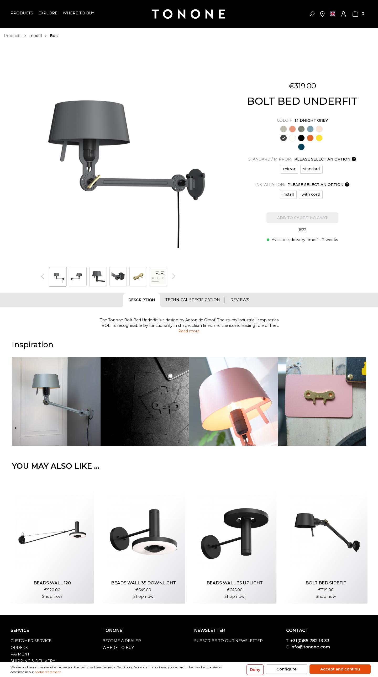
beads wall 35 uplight (235, 582)
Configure (286, 669)
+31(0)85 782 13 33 (309, 640)
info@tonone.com (310, 646)
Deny (255, 669)
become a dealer (121, 640)
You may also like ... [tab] (55, 466)
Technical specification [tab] (192, 299)
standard (311, 169)
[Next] (174, 276)
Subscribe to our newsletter (228, 640)
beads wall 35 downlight (143, 582)
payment (20, 654)
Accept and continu (340, 669)
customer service (30, 640)
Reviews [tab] (239, 299)
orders (19, 647)
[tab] (141, 300)
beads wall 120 (52, 582)
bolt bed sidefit (326, 582)
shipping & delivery (32, 661)
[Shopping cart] (358, 14)
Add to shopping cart (302, 217)
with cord (311, 194)
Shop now (52, 596)
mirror (289, 169)
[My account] (343, 14)
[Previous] (42, 276)
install (288, 194)
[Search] (312, 14)
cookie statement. (48, 672)
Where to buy (118, 647)
